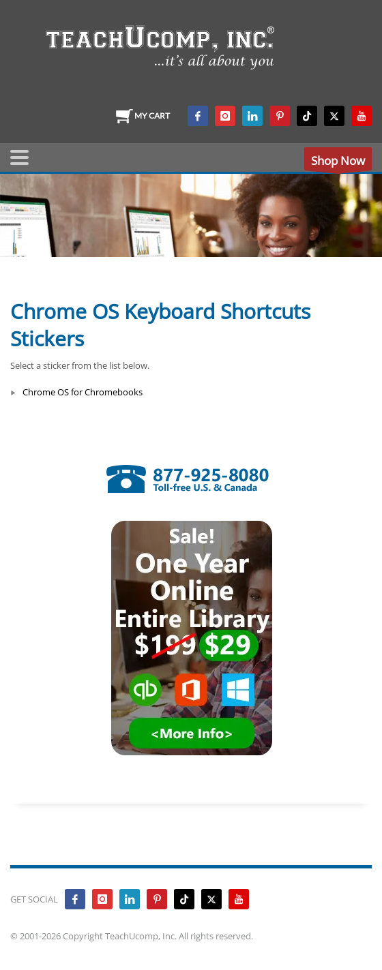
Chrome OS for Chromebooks (83, 392)
